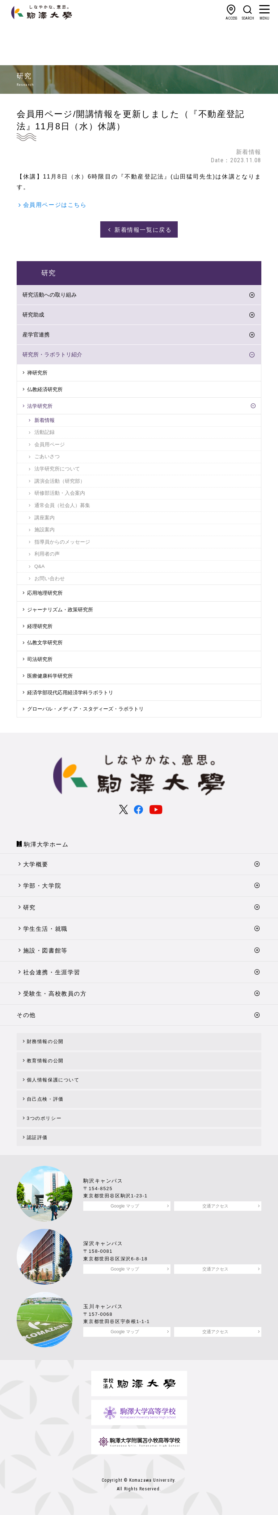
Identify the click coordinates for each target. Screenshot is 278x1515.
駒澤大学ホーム (46, 844)
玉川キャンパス (103, 1306)
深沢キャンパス (103, 1243)
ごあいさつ (47, 456)
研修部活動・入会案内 (59, 493)
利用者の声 (47, 554)
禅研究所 (37, 373)
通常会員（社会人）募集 (62, 505)
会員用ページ (49, 444)
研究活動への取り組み (49, 295)
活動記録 (44, 432)
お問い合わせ (49, 578)
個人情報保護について (53, 1080)
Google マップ (125, 1206)
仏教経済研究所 (45, 389)
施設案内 (44, 529)
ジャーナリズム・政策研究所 (60, 609)
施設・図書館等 (45, 950)
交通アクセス (215, 1206)
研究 (29, 907)
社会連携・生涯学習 (51, 972)
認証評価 (37, 1137)
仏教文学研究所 (45, 642)
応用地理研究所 (45, 593)
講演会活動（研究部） (59, 481)
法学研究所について (57, 469)
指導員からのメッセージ (62, 542)
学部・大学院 (42, 886)
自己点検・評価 (45, 1099)
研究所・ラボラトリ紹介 (52, 354)
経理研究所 (39, 626)
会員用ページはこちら (55, 205)
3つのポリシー (44, 1118)
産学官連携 (36, 334)
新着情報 (44, 420)
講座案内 (44, 517)
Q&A (39, 566)
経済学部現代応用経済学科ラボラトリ (70, 692)
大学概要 (36, 864)
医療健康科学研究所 (50, 676)
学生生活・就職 (45, 929)
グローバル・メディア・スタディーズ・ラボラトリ (85, 709)
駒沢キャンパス (103, 1181)
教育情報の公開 (45, 1060)
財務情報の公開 (45, 1041)
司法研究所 (39, 659)
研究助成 (33, 314)
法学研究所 (39, 406)
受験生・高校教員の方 (55, 994)
